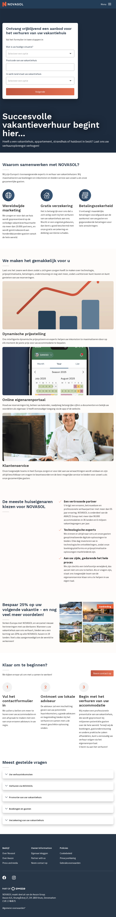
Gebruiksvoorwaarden (70, 863)
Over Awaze (8, 858)
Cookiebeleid (66, 853)
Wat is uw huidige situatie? (19, 46)
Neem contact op (102, 673)
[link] (58, 313)
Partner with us (38, 858)
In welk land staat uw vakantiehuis (23, 73)
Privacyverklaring (68, 858)
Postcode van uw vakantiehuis (21, 60)
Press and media (10, 863)
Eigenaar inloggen (39, 853)
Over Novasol (8, 853)
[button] (106, 4)
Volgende (40, 91)
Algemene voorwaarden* (13, 908)
